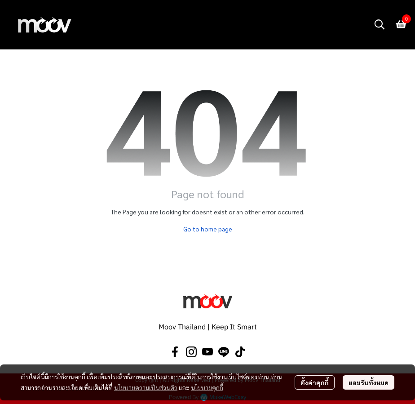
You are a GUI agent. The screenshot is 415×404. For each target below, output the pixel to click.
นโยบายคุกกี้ (207, 387)
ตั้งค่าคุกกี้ (314, 382)
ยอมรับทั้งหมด (369, 382)
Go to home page (207, 229)
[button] (379, 24)
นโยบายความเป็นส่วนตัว (145, 387)
